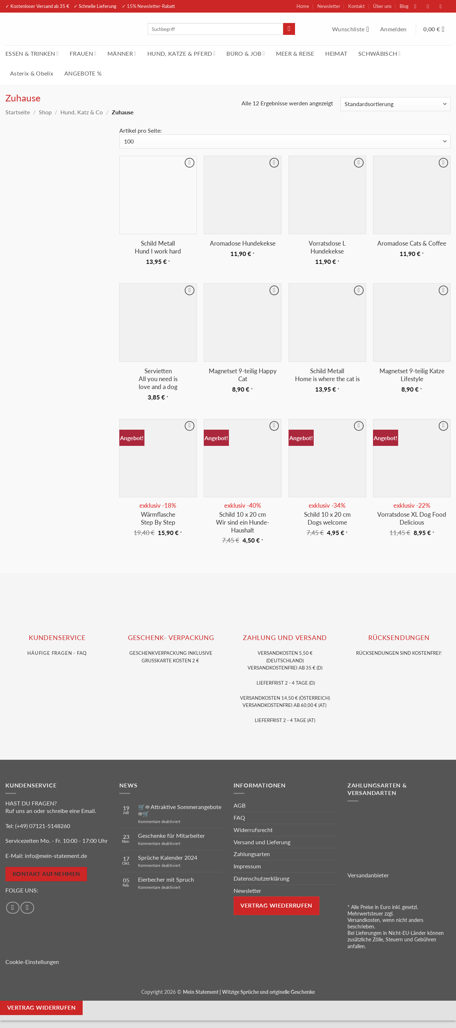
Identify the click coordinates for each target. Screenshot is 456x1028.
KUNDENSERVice (57, 637)
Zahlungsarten (252, 853)
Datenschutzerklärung (261, 878)
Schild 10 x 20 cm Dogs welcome (327, 518)
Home (302, 6)
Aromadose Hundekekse (243, 243)
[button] (394, 29)
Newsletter (328, 6)
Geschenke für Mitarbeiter (171, 835)
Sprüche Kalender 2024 (167, 857)
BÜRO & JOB (245, 53)
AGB (239, 805)
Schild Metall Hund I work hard (158, 247)
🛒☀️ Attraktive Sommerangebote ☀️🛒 (179, 810)
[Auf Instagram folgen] (431, 6)
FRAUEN (83, 53)
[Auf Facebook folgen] (419, 6)
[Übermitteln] (289, 29)
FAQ (239, 817)
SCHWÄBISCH (379, 53)
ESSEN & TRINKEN (32, 53)
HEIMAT (336, 53)
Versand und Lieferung (262, 842)
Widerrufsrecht (253, 829)
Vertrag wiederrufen (276, 905)
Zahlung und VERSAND (285, 637)
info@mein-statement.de (56, 855)
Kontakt (356, 6)
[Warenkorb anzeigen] (437, 29)
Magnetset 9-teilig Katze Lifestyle (412, 375)
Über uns (382, 6)
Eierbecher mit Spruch (166, 879)
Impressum (247, 866)
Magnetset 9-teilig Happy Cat (243, 375)
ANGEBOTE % (83, 73)
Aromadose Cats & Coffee (411, 243)
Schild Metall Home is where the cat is (327, 375)
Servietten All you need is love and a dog (158, 378)
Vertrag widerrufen (41, 1007)
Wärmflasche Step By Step (158, 518)
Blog (404, 6)
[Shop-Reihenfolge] (395, 104)
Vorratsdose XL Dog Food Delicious (411, 518)
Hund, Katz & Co (81, 112)
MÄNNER (121, 53)
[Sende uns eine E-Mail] (444, 6)
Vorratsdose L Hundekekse (327, 247)
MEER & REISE (295, 53)
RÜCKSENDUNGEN (398, 637)
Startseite (17, 112)
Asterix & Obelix (31, 73)
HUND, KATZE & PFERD (181, 53)
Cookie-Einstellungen (32, 961)
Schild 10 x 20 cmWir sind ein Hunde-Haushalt (242, 522)
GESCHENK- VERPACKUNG (171, 637)
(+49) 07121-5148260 (42, 825)
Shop (45, 112)
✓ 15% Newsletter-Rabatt (148, 6)
